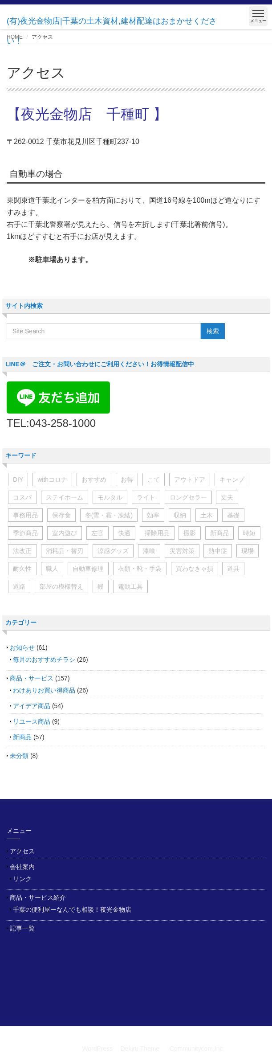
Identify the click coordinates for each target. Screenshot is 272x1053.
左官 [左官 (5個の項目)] (97, 533)
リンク (22, 878)
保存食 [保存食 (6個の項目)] (61, 515)
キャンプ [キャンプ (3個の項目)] (231, 479)
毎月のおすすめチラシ (44, 659)
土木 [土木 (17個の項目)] (206, 515)
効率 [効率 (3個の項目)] (153, 515)
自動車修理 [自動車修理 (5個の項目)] (88, 568)
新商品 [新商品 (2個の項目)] (219, 533)
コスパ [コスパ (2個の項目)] (22, 497)
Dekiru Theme (139, 1048)
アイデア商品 (31, 705)
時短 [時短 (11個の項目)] (249, 533)
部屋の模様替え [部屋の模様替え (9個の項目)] (61, 586)
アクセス (22, 851)
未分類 (19, 755)
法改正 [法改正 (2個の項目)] (22, 550)
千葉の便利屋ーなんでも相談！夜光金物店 (72, 909)
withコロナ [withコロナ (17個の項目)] (52, 479)
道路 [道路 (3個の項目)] (19, 586)
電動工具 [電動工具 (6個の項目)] (130, 586)
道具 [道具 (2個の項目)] (233, 568)
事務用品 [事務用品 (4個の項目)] (25, 515)
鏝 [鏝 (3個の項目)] (100, 586)
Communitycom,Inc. (197, 1048)
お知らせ (22, 647)
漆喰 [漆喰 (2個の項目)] (149, 550)
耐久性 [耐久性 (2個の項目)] (22, 568)
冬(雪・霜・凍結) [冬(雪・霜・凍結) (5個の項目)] (109, 515)
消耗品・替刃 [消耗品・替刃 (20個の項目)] (64, 550)
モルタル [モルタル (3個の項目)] (109, 497)
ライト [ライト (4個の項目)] (146, 497)
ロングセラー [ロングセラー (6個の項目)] (188, 497)
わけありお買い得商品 (44, 690)
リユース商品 (31, 721)
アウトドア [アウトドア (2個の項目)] (189, 479)
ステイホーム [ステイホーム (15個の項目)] (64, 497)
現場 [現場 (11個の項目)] (247, 550)
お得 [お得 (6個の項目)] (127, 479)
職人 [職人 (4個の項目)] (52, 568)
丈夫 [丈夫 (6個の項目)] (227, 497)
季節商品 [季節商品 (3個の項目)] (25, 533)
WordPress (97, 1048)
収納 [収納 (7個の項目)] (180, 515)
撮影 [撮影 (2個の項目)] (189, 533)
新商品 (22, 737)
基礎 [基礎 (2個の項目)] (233, 515)
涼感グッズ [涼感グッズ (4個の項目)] (113, 550)
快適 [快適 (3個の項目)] (124, 533)
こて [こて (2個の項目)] (153, 479)
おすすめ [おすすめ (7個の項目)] (93, 479)
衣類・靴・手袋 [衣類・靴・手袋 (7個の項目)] (140, 568)
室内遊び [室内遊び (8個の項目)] (64, 533)
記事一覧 (22, 928)
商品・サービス (31, 678)
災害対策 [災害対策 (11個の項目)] (182, 550)
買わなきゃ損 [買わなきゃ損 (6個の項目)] (194, 568)
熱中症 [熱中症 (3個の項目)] (217, 550)
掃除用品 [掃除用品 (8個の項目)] (157, 533)
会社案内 (22, 866)
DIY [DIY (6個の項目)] (18, 479)
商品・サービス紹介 (38, 897)
